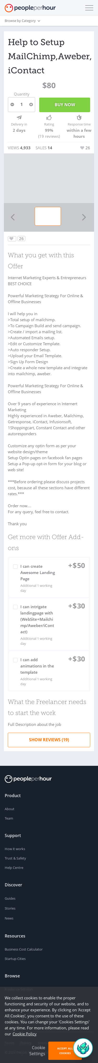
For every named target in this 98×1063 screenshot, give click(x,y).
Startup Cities (15, 958)
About (9, 809)
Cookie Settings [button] (37, 1050)
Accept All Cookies (65, 1051)
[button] (88, 8)
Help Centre (14, 867)
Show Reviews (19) (49, 740)
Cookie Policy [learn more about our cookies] (25, 1033)
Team (9, 818)
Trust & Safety (15, 858)
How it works (15, 848)
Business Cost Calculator (24, 949)
